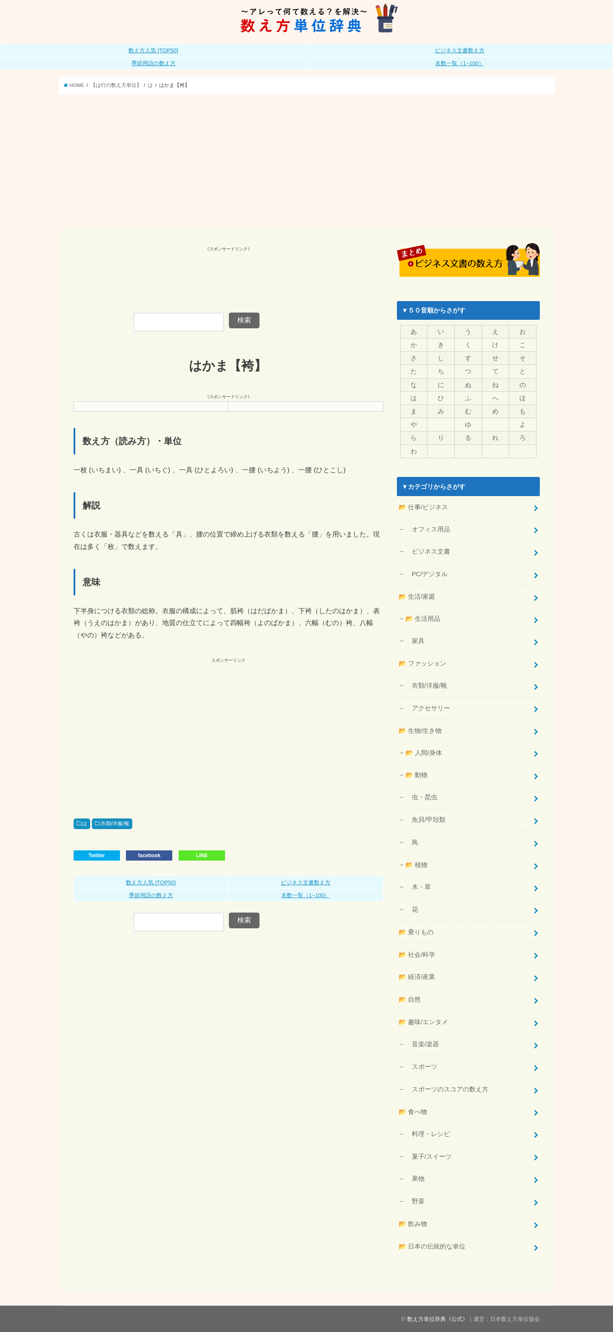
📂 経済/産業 (417, 976)
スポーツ (421, 1066)
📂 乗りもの (416, 931)
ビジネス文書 (427, 551)
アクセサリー (427, 707)
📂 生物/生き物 (420, 730)
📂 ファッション (422, 663)
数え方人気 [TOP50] (153, 50)
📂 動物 (416, 775)
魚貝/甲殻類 (425, 819)
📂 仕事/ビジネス (423, 506)
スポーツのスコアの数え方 (446, 1089)
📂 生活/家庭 (417, 596)
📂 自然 (410, 999)
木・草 (418, 887)
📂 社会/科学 (417, 954)
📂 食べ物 (413, 1111)
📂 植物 (416, 864)
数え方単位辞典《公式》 (437, 1318)
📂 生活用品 (422, 618)
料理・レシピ (427, 1133)
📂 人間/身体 (423, 752)
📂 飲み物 (413, 1223)
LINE (202, 855)
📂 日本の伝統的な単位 (432, 1246)
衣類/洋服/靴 (115, 824)
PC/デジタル (426, 574)
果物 (415, 1178)
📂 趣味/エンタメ (423, 1022)
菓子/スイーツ (428, 1156)
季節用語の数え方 (153, 63)
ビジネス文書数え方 (460, 50)
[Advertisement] (306, 164)
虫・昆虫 (421, 797)
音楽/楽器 (422, 1044)
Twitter (96, 855)
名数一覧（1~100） (459, 63)
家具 (415, 640)
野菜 (415, 1201)
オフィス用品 (427, 528)
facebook (149, 855)
